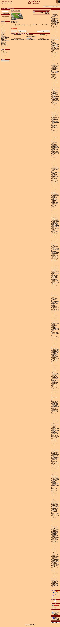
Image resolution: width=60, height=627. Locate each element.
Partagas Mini (54, 528)
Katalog (5, 8)
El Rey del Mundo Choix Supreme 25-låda (55, 115)
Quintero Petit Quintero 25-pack (30, 36)
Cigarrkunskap (3, 51)
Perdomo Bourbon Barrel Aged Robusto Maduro (55, 466)
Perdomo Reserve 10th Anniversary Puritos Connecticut (55, 256)
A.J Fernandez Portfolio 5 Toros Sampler (55, 103)
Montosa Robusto (55, 449)
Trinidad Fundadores (55, 98)
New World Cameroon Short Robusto (55, 535)
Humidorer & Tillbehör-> (5, 45)
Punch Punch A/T (55, 387)
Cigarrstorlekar (3, 50)
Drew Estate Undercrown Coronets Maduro (55, 288)
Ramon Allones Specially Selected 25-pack (55, 280)
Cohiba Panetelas (55, 531)
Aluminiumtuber (4, 38)
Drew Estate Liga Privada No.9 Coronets (55, 441)
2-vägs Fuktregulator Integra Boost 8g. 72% (55, 283)
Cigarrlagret (33, 624)
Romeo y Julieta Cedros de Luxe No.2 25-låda (55, 321)
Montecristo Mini (55, 435)
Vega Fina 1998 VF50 (55, 503)
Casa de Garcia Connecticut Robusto (54, 200)
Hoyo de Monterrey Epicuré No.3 (43, 39)
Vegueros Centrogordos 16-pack (55, 414)
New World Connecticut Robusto (54, 426)
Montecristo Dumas (55, 475)
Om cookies (3, 53)
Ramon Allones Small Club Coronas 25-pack (55, 188)
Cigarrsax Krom (55, 223)
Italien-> (2, 35)
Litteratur (2, 46)
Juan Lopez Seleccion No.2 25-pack (55, 208)
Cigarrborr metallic (55, 569)
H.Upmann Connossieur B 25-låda (55, 142)
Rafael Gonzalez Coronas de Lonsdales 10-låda (55, 355)
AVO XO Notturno (55, 260)
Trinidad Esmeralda (55, 457)
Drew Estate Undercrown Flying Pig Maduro (55, 483)
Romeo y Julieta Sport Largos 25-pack (17, 39)
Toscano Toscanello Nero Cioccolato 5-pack (55, 88)
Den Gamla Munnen (4, 44)
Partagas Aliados (55, 338)
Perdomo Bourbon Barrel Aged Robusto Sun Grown (55, 241)
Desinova (54, 192)
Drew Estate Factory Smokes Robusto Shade (55, 59)
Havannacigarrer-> (4, 22)
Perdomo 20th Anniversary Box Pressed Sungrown (55, 377)
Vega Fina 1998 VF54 (55, 309)
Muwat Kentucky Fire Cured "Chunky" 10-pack (55, 473)
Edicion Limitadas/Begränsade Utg (5, 40)
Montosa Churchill (55, 346)
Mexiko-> (2, 34)
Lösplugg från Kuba (10, 8)
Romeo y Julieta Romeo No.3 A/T (30, 39)
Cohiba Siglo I (54, 235)
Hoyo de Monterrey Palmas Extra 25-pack (55, 542)
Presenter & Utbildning (5, 37)
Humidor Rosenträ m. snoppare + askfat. (55, 557)
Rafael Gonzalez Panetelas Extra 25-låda (55, 122)
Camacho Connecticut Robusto (54, 75)
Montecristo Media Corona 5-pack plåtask (55, 229)
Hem (2, 8)
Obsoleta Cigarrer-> (4, 47)
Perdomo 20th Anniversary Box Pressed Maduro (55, 316)
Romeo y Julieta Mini (55, 424)
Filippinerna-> (3, 32)
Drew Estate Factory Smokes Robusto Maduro (55, 169)
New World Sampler (55, 48)
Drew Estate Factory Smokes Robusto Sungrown (55, 66)
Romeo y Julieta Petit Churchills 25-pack (55, 203)
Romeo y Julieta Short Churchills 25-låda (55, 100)
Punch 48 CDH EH (55, 20)
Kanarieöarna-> (3, 36)
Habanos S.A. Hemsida (55, 607)
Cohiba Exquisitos (55, 295)
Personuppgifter (4, 54)
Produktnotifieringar (54, 609)
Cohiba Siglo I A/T (55, 146)
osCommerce (32, 625)
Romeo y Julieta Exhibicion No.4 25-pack (55, 333)
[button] (46, 6)
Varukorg (52, 9)
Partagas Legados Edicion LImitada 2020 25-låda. (55, 404)
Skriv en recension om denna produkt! (56, 618)
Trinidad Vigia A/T (55, 452)
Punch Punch (54, 490)
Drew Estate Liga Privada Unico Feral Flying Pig (55, 374)
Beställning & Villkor (4, 52)
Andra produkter (54, 608)
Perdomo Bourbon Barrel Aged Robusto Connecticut (55, 522)
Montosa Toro (54, 519)
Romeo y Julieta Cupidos (43, 35)
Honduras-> (3, 33)
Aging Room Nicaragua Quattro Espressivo (55, 581)
